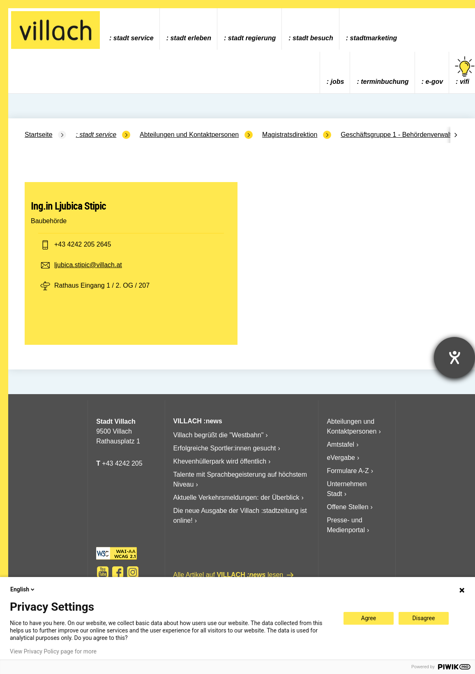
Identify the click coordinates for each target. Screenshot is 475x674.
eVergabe (341, 457)
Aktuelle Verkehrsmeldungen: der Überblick (236, 497)
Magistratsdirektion (289, 134)
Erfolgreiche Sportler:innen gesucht (224, 448)
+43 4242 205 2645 (82, 244)
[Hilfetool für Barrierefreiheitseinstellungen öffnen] (454, 357)
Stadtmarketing (373, 38)
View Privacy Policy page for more (53, 651)
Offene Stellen (347, 506)
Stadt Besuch (313, 38)
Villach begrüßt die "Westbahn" (218, 435)
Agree (368, 618)
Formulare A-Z (348, 470)
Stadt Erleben (190, 38)
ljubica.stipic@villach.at (88, 264)
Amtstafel (340, 444)
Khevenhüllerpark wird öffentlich (220, 461)
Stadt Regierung (252, 38)
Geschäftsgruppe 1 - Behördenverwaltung (401, 134)
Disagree (424, 618)
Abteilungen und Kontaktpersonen (189, 134)
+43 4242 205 (122, 463)
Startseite (39, 134)
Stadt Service (133, 38)
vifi (464, 70)
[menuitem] (131, 29)
